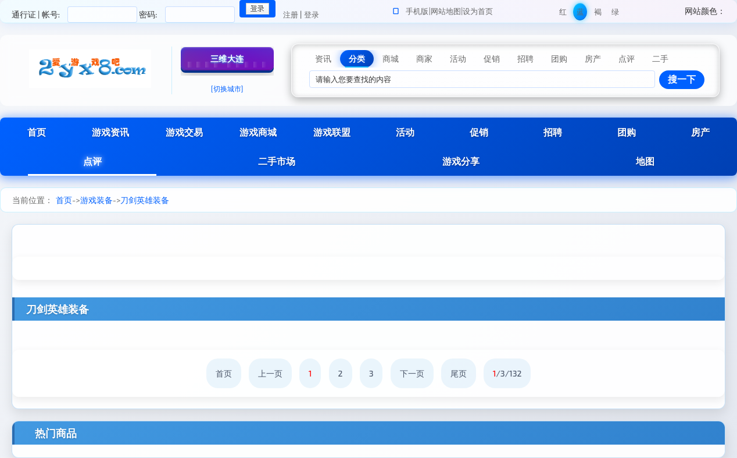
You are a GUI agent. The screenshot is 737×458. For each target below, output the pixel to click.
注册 (290, 14)
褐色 (598, 13)
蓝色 (580, 13)
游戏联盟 (331, 131)
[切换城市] (227, 88)
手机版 (417, 11)
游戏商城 (258, 131)
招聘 (552, 131)
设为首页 (478, 11)
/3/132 (507, 373)
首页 (36, 131)
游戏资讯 (110, 131)
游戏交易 (184, 131)
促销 (479, 131)
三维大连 (227, 58)
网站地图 (446, 11)
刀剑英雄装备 (144, 200)
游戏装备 (96, 200)
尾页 (458, 373)
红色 (563, 13)
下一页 (412, 373)
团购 (626, 131)
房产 (700, 131)
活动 (405, 131)
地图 (645, 160)
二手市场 (276, 160)
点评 (92, 160)
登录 (311, 14)
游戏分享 (461, 160)
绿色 (615, 13)
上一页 (270, 373)
